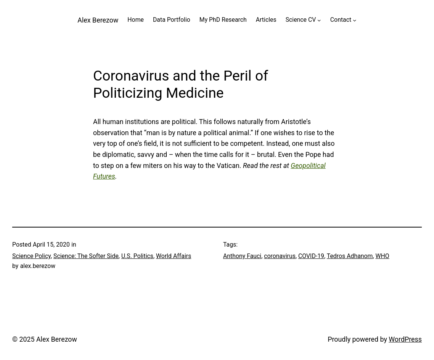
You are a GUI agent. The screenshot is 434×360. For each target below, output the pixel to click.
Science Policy (31, 256)
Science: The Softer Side (86, 256)
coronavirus (280, 256)
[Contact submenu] (355, 20)
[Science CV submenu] (319, 20)
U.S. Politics (137, 256)
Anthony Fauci (242, 256)
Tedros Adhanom (350, 256)
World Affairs (173, 256)
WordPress (405, 339)
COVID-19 (311, 256)
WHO (382, 256)
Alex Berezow (97, 20)
